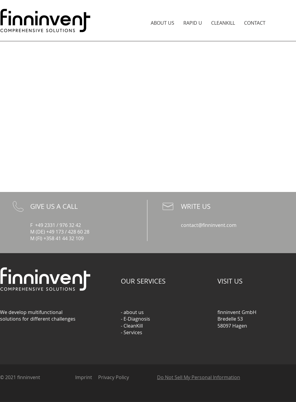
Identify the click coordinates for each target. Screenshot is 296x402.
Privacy (106, 377)
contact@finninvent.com (208, 225)
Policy (122, 377)
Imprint (83, 377)
